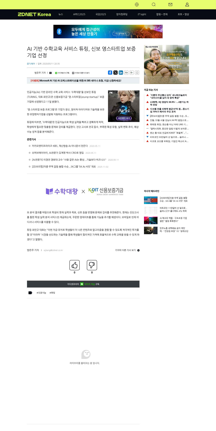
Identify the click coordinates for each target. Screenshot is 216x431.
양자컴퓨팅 (122, 14)
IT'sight (142, 14)
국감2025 (101, 14)
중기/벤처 (31, 64)
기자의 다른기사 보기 (81, 73)
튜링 (53, 293)
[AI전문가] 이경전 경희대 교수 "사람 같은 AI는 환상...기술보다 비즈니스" (69, 159)
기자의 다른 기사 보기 (127, 250)
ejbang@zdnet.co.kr (53, 250)
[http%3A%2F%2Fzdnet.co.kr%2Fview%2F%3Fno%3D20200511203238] (121, 72)
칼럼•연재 (162, 14)
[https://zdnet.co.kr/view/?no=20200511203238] (110, 72)
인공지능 (42, 293)
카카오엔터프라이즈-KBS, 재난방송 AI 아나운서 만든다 (60, 146)
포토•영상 (183, 14)
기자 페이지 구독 (62, 73)
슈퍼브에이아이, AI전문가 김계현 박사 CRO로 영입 (58, 153)
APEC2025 (79, 14)
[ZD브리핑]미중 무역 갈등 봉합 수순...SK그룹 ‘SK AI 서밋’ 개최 (64, 166)
